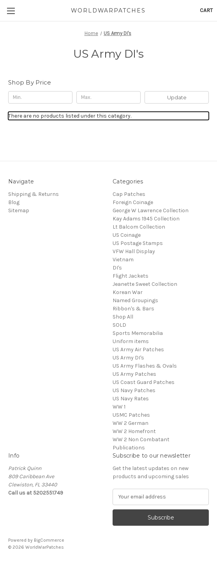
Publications (129, 447)
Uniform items (131, 341)
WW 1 (119, 406)
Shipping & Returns (33, 194)
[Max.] (108, 97)
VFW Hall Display (134, 251)
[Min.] (40, 97)
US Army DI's (128, 357)
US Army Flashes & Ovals (145, 366)
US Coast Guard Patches (144, 382)
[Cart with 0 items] (206, 10)
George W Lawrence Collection (151, 210)
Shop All (123, 316)
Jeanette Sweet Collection (145, 284)
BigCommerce (49, 540)
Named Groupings (135, 300)
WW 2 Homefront (134, 431)
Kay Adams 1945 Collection (146, 218)
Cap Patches (129, 194)
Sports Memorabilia (138, 333)
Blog (13, 202)
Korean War (128, 292)
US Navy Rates (131, 398)
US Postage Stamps (138, 243)
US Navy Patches (134, 390)
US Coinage (127, 235)
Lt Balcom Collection (139, 227)
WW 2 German (130, 423)
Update (177, 97)
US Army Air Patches (138, 349)
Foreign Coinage (133, 202)
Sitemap (18, 210)
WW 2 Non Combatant (141, 439)
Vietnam (123, 259)
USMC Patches (131, 415)
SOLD (119, 325)
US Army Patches (134, 374)
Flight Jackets (130, 276)
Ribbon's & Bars (133, 308)
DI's (117, 267)
